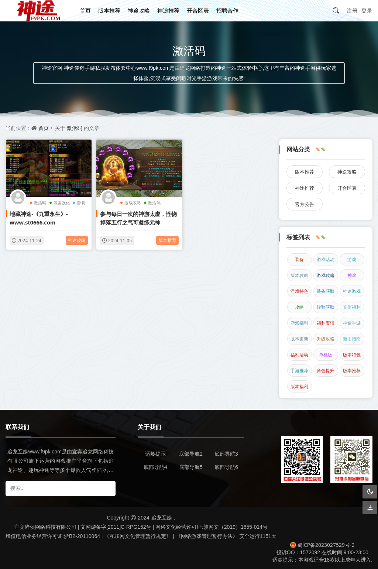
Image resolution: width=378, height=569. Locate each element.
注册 (352, 10)
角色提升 (325, 370)
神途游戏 (352, 291)
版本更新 (299, 339)
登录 (366, 10)
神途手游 (352, 323)
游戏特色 (299, 291)
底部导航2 (191, 453)
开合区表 (198, 10)
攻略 (299, 307)
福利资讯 (325, 323)
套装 (81, 202)
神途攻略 (139, 10)
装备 (299, 259)
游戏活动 (325, 259)
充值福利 (352, 307)
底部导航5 (191, 466)
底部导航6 (226, 466)
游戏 (351, 259)
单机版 (325, 355)
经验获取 (325, 307)
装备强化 (62, 202)
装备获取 (325, 291)
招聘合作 (227, 10)
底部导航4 (155, 466)
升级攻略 (325, 339)
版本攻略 (299, 275)
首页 (85, 10)
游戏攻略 (132, 202)
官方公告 (304, 204)
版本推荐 (109, 10)
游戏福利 (299, 323)
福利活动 (299, 355)
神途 (351, 275)
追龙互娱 (161, 517)
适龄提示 (155, 453)
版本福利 (299, 386)
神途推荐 (168, 10)
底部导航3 (226, 453)
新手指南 (352, 339)
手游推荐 (299, 370)
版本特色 (352, 355)
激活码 (74, 127)
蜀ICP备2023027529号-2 (322, 544)
